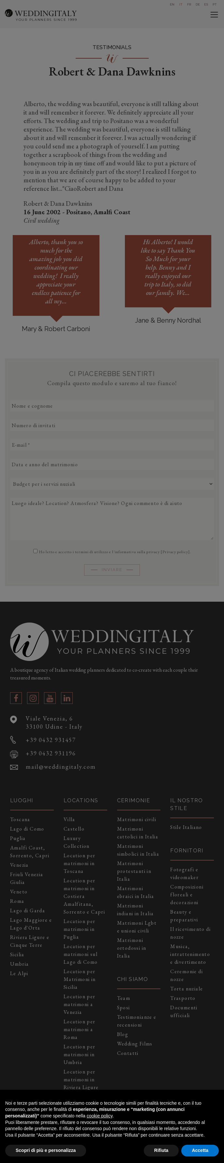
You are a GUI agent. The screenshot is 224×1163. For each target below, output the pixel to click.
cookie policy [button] (99, 1115)
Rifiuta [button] (161, 1150)
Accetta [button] (200, 1150)
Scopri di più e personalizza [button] (46, 1150)
